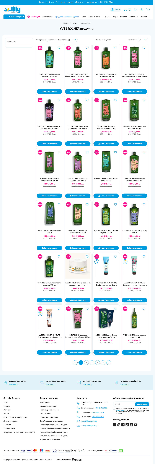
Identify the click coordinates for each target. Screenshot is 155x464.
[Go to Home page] (12, 9)
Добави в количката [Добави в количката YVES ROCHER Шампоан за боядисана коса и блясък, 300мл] (77, 91)
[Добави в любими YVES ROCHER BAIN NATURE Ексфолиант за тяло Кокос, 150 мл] (59, 308)
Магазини (134, 17)
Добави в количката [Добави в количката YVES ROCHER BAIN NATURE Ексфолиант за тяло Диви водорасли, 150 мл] (106, 300)
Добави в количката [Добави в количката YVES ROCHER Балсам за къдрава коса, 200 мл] (49, 196)
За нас (5, 402)
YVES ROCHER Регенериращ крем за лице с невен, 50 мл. (77, 284)
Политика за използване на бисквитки (55, 428)
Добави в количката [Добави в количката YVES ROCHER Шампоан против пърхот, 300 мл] (106, 248)
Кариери (6, 406)
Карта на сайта (9, 428)
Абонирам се (142, 404)
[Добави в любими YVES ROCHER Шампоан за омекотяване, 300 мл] (144, 152)
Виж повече (13, 384)
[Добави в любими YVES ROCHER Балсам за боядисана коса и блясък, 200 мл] (144, 48)
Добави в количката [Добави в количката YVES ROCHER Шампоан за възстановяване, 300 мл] (77, 144)
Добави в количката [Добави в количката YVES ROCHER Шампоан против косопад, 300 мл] (49, 300)
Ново (84, 17)
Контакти (7, 425)
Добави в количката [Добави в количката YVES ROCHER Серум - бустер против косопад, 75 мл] (106, 352)
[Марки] (75, 23)
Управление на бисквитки (50, 439)
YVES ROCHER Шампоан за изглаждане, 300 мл (106, 75)
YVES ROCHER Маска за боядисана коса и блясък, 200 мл (77, 336)
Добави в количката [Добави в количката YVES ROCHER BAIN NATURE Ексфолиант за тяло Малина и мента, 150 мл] (134, 300)
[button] (19, 43)
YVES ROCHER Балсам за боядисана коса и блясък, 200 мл (134, 75)
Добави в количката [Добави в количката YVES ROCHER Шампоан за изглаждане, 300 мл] (106, 91)
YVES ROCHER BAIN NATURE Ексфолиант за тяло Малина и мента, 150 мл (134, 284)
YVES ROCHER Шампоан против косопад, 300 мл (50, 284)
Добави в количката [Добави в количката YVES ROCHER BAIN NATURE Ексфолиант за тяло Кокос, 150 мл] (49, 352)
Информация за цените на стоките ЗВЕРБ (19, 432)
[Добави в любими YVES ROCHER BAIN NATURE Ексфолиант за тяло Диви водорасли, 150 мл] (115, 256)
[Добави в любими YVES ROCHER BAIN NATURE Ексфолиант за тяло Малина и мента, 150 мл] (144, 256)
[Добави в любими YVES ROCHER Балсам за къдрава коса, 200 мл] (59, 152)
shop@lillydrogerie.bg (89, 421)
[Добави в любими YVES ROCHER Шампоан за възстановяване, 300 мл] (87, 100)
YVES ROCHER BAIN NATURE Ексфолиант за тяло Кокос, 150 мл (49, 336)
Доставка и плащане (48, 406)
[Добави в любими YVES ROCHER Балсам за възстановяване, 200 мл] (115, 100)
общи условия (120, 410)
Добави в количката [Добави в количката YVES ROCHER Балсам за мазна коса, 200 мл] (106, 196)
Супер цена (47, 17)
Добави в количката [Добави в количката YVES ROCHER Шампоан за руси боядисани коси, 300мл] (49, 144)
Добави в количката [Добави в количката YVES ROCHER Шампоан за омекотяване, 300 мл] (134, 196)
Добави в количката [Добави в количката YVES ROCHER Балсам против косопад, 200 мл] (134, 144)
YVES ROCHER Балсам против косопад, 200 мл (134, 127)
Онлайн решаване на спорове (51, 421)
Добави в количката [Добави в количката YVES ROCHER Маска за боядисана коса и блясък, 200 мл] (77, 352)
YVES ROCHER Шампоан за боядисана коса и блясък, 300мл (77, 75)
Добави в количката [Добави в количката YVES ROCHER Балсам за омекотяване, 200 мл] (77, 248)
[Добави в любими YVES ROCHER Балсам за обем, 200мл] (59, 204)
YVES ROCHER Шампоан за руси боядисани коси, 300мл (49, 127)
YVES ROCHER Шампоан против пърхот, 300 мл (106, 232)
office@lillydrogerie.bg (89, 425)
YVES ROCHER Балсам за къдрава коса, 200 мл (49, 180)
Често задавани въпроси (49, 410)
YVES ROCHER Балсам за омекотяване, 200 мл (77, 232)
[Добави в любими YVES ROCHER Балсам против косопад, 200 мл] (144, 100)
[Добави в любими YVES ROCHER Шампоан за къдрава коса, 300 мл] (87, 152)
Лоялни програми (10, 421)
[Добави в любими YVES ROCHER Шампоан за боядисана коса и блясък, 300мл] (87, 48)
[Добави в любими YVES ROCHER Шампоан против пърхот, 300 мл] (115, 204)
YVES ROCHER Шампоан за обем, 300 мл (134, 232)
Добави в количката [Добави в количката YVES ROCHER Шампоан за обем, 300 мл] (134, 248)
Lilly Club (107, 17)
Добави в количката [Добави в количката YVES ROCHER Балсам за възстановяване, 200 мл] (106, 144)
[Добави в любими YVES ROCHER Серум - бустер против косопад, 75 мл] (115, 308)
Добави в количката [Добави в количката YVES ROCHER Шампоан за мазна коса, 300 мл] (49, 91)
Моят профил (45, 402)
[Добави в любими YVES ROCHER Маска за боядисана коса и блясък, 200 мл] (87, 308)
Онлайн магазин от (69, 459)
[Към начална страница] (65, 23)
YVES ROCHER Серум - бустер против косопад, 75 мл (106, 336)
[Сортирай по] (62, 40)
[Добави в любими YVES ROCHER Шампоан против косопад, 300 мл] (59, 256)
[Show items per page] (143, 40)
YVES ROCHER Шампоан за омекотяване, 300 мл (134, 180)
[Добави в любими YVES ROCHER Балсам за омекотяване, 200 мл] (87, 204)
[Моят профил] (142, 9)
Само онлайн (94, 17)
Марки (144, 17)
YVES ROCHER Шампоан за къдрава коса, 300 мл (78, 180)
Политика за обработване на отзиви (54, 432)
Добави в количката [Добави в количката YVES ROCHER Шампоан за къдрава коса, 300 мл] (77, 196)
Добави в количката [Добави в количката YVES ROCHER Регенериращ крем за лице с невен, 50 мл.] (77, 300)
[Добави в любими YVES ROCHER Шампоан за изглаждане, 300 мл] (115, 48)
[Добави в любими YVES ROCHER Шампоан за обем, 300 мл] (144, 204)
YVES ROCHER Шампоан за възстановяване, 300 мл (78, 127)
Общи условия (45, 414)
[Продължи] (108, 362)
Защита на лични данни (49, 417)
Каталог (115, 9)
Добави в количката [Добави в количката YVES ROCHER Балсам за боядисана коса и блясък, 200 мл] (134, 91)
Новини (123, 17)
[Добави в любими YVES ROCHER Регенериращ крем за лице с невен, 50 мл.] (87, 256)
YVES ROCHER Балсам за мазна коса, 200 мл (106, 180)
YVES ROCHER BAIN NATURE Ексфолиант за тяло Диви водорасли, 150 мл (106, 284)
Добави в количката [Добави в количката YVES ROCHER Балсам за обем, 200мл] (49, 248)
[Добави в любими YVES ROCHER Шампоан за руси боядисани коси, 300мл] (59, 100)
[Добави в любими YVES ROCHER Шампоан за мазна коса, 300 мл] (59, 48)
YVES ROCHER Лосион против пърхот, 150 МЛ (134, 336)
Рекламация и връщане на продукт (53, 425)
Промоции (35, 17)
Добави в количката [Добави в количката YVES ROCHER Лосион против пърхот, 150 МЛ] (134, 352)
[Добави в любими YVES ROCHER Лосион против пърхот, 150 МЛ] (144, 308)
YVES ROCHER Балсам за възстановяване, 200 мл (106, 127)
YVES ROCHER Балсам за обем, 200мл (49, 232)
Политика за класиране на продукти (54, 436)
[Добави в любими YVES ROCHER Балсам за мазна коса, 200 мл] (115, 152)
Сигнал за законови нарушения (15, 417)
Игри (115, 17)
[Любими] (135, 9)
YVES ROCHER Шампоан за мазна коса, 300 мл (49, 75)
